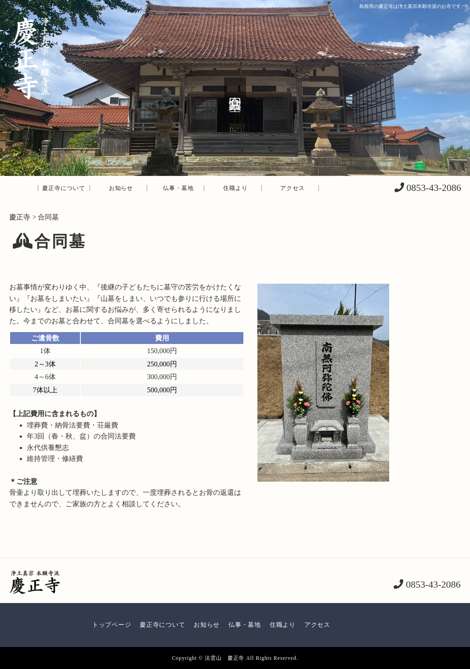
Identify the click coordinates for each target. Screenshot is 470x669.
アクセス (292, 188)
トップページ (111, 624)
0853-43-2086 (432, 187)
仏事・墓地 (178, 188)
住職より (235, 188)
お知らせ (121, 188)
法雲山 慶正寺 (224, 658)
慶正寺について (63, 188)
